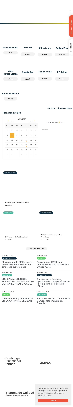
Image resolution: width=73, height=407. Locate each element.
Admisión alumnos (71, 27)
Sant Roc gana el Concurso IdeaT (17, 202)
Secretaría (71, 47)
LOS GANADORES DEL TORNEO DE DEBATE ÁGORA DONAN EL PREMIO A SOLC (18, 281)
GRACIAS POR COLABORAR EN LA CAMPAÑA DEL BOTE (17, 299)
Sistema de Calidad (19, 392)
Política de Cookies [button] (44, 395)
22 (26, 145)
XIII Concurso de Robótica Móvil (16, 237)
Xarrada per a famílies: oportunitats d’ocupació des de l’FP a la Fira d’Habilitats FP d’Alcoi (53, 282)
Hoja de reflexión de (59, 108)
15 (26, 140)
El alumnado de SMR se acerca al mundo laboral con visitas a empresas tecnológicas (18, 264)
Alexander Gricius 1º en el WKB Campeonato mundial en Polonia (54, 301)
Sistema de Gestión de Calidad (17, 395)
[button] (70, 11)
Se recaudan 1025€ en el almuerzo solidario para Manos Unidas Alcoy (53, 264)
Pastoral (28, 47)
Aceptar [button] (53, 400)
